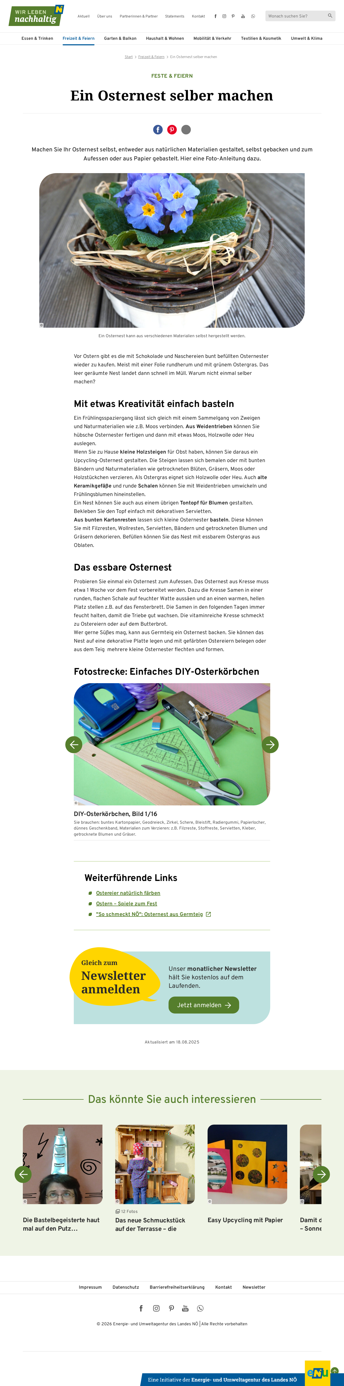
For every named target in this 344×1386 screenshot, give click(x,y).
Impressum (90, 1288)
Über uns (104, 17)
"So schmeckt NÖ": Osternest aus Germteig (149, 914)
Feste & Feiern (172, 76)
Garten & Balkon (120, 38)
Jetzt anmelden (199, 1006)
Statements (174, 17)
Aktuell (84, 17)
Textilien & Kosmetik (261, 38)
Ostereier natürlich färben (128, 893)
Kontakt (198, 17)
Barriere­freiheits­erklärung (177, 1288)
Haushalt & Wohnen (165, 38)
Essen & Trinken (37, 38)
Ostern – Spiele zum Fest (126, 904)
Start (129, 57)
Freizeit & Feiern (78, 38)
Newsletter (254, 1288)
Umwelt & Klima (306, 38)
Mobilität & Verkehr (212, 38)
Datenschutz (126, 1288)
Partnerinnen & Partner (139, 17)
